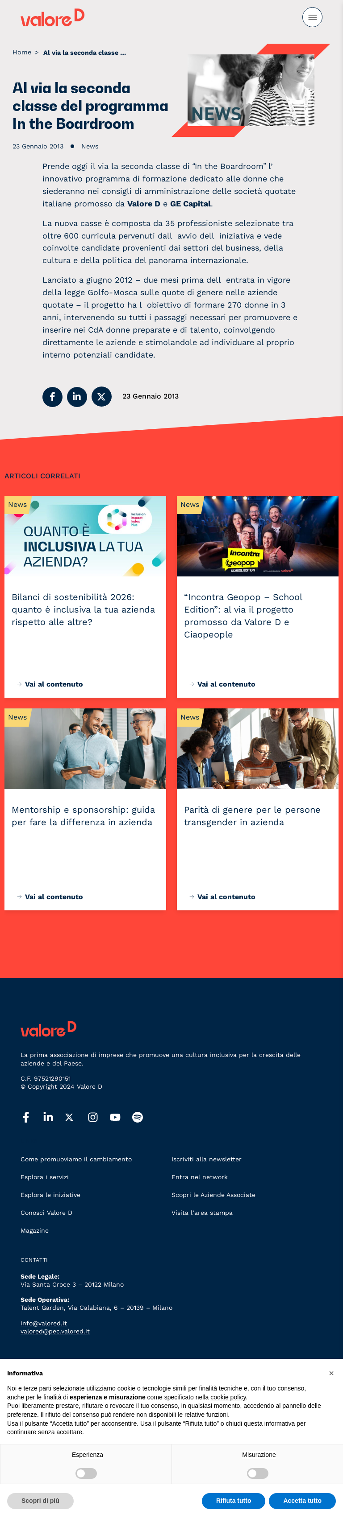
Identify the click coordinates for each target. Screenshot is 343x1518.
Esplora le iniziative (50, 1194)
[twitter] (76, 1117)
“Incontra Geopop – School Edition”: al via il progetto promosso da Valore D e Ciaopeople (243, 616)
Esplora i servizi (45, 1177)
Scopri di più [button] (40, 1500)
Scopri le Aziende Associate (213, 1194)
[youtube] (121, 1117)
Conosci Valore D (46, 1212)
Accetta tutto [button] (302, 1500)
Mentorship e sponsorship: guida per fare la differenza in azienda (83, 815)
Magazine (35, 1230)
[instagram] (99, 1117)
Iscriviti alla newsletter (207, 1159)
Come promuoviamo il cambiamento (76, 1159)
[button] (52, 397)
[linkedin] (54, 1117)
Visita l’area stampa (202, 1212)
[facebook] (32, 1117)
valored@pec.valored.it (55, 1331)
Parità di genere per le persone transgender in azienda (252, 815)
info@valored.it (44, 1323)
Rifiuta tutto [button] (233, 1500)
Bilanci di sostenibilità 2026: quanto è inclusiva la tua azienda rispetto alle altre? (83, 609)
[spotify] (143, 1117)
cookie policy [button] (228, 1397)
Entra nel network (200, 1177)
